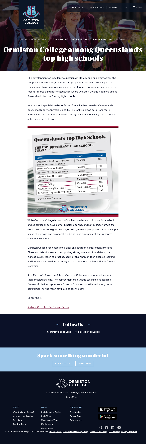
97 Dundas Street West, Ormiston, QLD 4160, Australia (71, 392)
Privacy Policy (55, 431)
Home (24, 39)
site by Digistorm (129, 431)
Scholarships (76, 420)
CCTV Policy (114, 431)
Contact (114, 7)
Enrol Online (78, 7)
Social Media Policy (98, 431)
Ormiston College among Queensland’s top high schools (89, 39)
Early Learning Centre (51, 412)
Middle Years (47, 424)
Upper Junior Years (49, 420)
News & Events (40, 39)
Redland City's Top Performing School (48, 307)
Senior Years (47, 428)
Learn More (71, 397)
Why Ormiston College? (23, 412)
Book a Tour (97, 7)
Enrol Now (84, 363)
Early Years (46, 416)
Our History (18, 420)
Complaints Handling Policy (75, 431)
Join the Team (19, 424)
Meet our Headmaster (23, 416)
